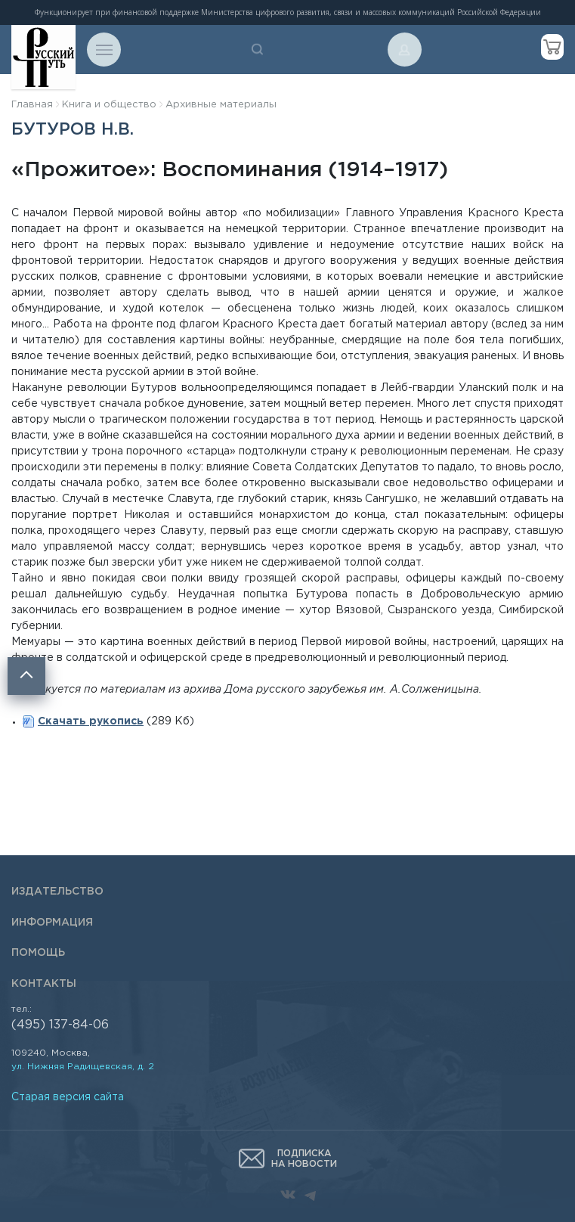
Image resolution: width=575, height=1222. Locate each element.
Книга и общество (109, 105)
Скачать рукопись (91, 721)
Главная (32, 105)
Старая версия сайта (67, 1097)
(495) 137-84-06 (60, 1025)
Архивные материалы (221, 105)
